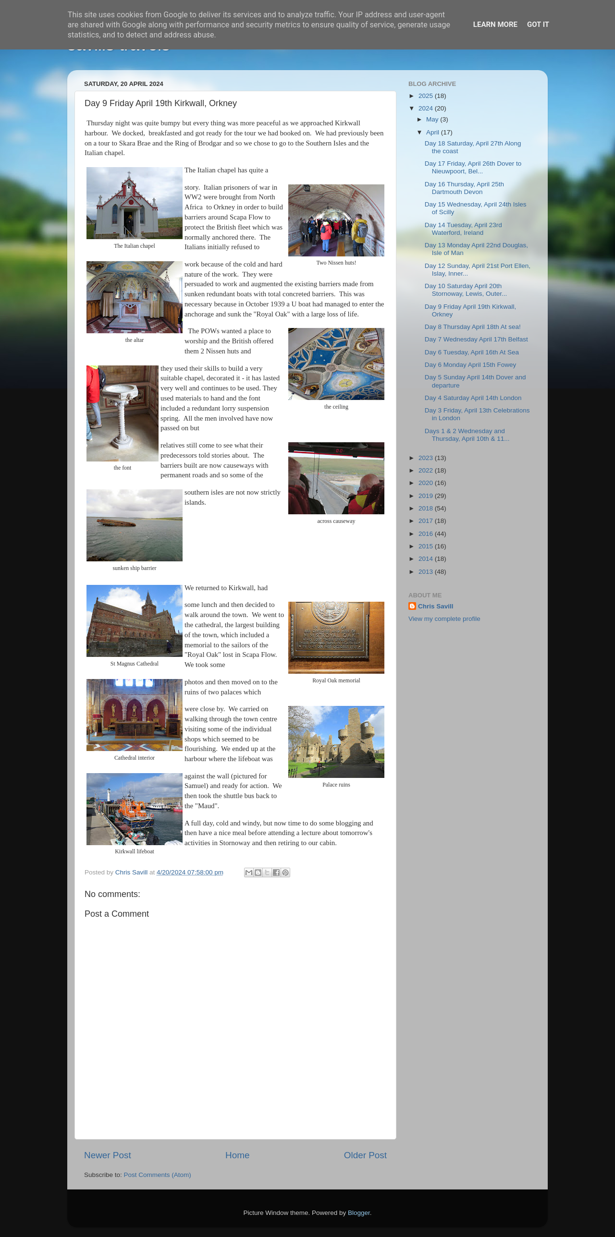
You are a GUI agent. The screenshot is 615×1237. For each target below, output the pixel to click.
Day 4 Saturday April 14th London (473, 397)
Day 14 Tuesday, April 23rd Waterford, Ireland (463, 228)
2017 (426, 520)
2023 (426, 457)
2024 (426, 108)
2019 (426, 495)
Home (237, 1155)
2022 (426, 470)
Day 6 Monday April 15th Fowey (471, 364)
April (433, 132)
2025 (426, 95)
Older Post (365, 1155)
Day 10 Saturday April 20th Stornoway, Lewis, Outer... (466, 289)
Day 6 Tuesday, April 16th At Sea (472, 352)
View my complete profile (444, 618)
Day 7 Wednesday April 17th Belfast (476, 339)
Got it (538, 24)
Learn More (495, 24)
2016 (426, 533)
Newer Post (107, 1155)
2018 (426, 508)
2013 (426, 571)
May (433, 119)
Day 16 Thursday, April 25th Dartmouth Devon (464, 188)
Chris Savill (436, 606)
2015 (426, 546)
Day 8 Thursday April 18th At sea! (473, 326)
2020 (426, 482)
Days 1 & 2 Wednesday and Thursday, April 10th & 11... (467, 434)
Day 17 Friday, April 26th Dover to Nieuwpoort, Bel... (473, 167)
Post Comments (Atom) (157, 1174)
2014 (426, 558)
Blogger (359, 1212)
